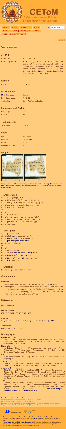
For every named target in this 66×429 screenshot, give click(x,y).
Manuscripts (25, 27)
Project (5, 27)
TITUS (18, 313)
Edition (14, 27)
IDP (3, 313)
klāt (8, 238)
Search (36, 31)
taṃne (27, 258)
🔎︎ (49, 27)
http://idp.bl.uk (10, 359)
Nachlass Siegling (10, 31)
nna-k (10, 255)
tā (13, 236)
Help (5, 34)
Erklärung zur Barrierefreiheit (25, 422)
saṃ (9, 260)
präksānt (11, 241)
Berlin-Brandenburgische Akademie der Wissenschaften (32, 184)
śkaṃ (12, 233)
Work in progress (9, 47)
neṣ (15, 236)
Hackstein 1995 (8, 328)
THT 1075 (10, 313)
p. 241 (51, 320)
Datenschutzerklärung (9, 422)
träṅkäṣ (25, 241)
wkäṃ (33, 258)
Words (36, 27)
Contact (13, 34)
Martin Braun (17, 418)
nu (19, 238)
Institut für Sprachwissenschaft (32, 417)
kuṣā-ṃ (17, 253)
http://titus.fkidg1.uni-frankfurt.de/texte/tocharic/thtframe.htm (34, 390)
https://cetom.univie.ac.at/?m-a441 (12, 398)
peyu (23, 253)
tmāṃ (14, 238)
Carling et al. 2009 (49, 284)
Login (22, 34)
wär (11, 253)
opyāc (26, 255)
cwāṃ (29, 253)
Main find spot (7, 95)
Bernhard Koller (38, 418)
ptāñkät (18, 241)
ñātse (9, 258)
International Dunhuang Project (44, 184)
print (61, 40)
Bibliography (25, 31)
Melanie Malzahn (51, 417)
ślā (14, 258)
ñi (23, 258)
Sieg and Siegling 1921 (11, 320)
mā (15, 250)
